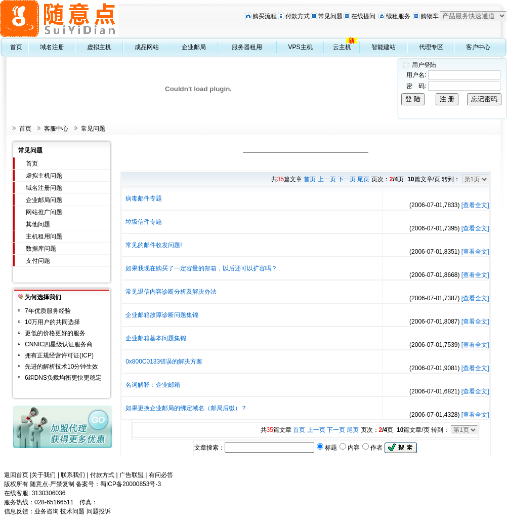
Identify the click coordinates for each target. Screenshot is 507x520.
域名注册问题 (44, 187)
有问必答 (161, 474)
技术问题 (72, 511)
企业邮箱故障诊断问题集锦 (161, 314)
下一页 (346, 179)
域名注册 (52, 47)
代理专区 (431, 47)
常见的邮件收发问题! (153, 245)
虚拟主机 (99, 47)
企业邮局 (194, 47)
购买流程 (264, 16)
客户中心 (478, 47)
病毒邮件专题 (143, 198)
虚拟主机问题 (44, 175)
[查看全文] (475, 205)
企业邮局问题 (44, 200)
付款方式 (297, 16)
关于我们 (43, 474)
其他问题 (38, 224)
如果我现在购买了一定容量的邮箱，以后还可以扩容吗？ (201, 268)
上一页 (327, 179)
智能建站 (383, 47)
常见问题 (330, 16)
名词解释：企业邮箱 (152, 384)
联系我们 (73, 474)
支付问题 (38, 260)
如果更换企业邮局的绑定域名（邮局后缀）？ (186, 408)
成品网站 (147, 47)
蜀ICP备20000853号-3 (130, 484)
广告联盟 (131, 474)
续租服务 (398, 16)
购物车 (429, 16)
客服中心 (56, 128)
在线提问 (363, 16)
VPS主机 (300, 47)
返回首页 (16, 474)
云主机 (342, 47)
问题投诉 (99, 511)
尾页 (363, 179)
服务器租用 (247, 47)
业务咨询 (46, 511)
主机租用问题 (44, 236)
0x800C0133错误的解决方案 (163, 361)
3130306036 (49, 493)
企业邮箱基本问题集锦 (155, 338)
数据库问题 (41, 248)
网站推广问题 (44, 212)
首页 (16, 47)
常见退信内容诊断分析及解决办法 (171, 291)
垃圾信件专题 (143, 221)
